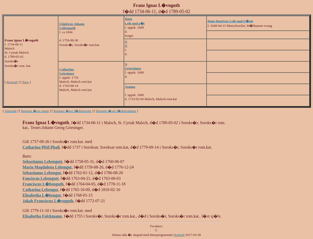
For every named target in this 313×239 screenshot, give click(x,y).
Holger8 (179, 235)
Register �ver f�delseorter (72, 111)
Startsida (11, 111)
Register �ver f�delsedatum (116, 111)
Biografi (12, 82)
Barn (25, 82)
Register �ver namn (35, 111)
